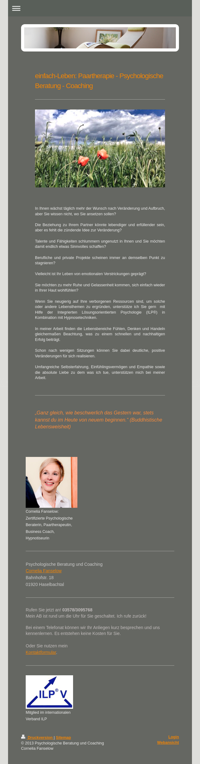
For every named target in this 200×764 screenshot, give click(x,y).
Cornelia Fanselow (44, 570)
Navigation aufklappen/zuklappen (100, 8)
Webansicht (168, 742)
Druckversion (37, 737)
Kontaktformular (41, 652)
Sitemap (63, 737)
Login (173, 737)
